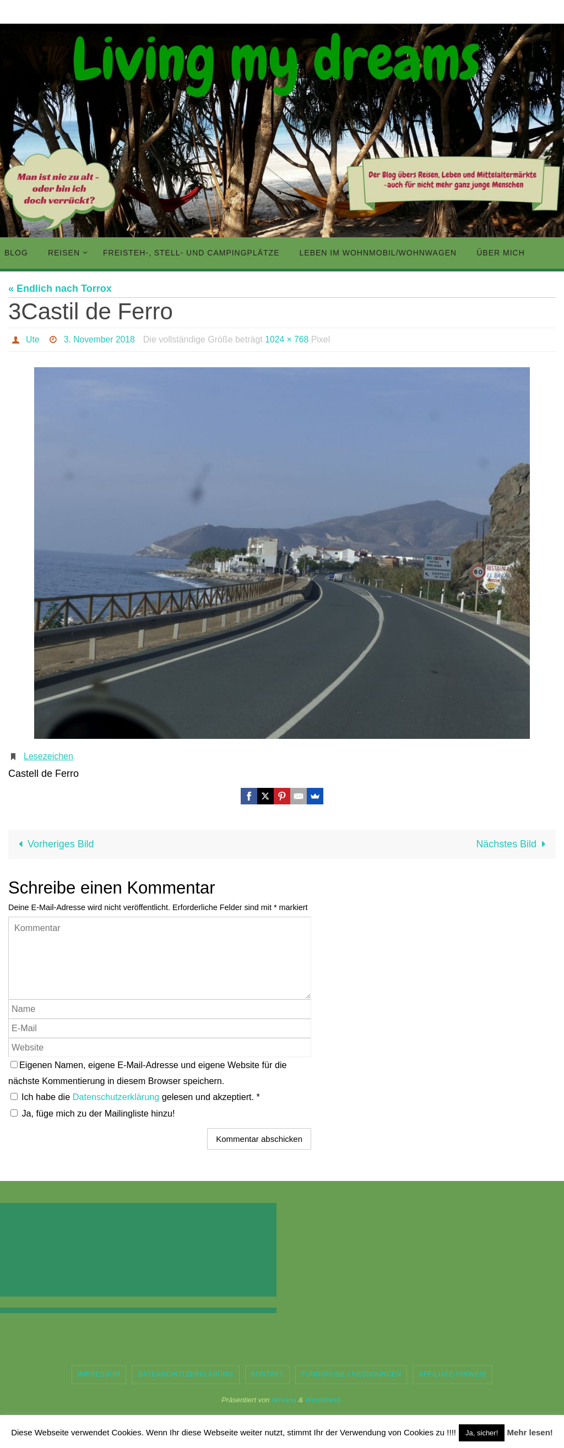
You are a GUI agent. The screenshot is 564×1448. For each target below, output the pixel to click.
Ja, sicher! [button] (481, 1433)
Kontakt (267, 1374)
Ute (33, 339)
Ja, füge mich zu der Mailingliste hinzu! (92, 1113)
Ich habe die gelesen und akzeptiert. (135, 1097)
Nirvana (284, 1400)
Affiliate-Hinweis (452, 1374)
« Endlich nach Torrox (60, 288)
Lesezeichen (48, 756)
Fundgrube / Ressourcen (351, 1374)
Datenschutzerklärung (117, 1097)
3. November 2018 (100, 339)
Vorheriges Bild (54, 844)
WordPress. (324, 1400)
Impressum (99, 1374)
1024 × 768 (289, 339)
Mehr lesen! (529, 1432)
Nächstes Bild (513, 844)
